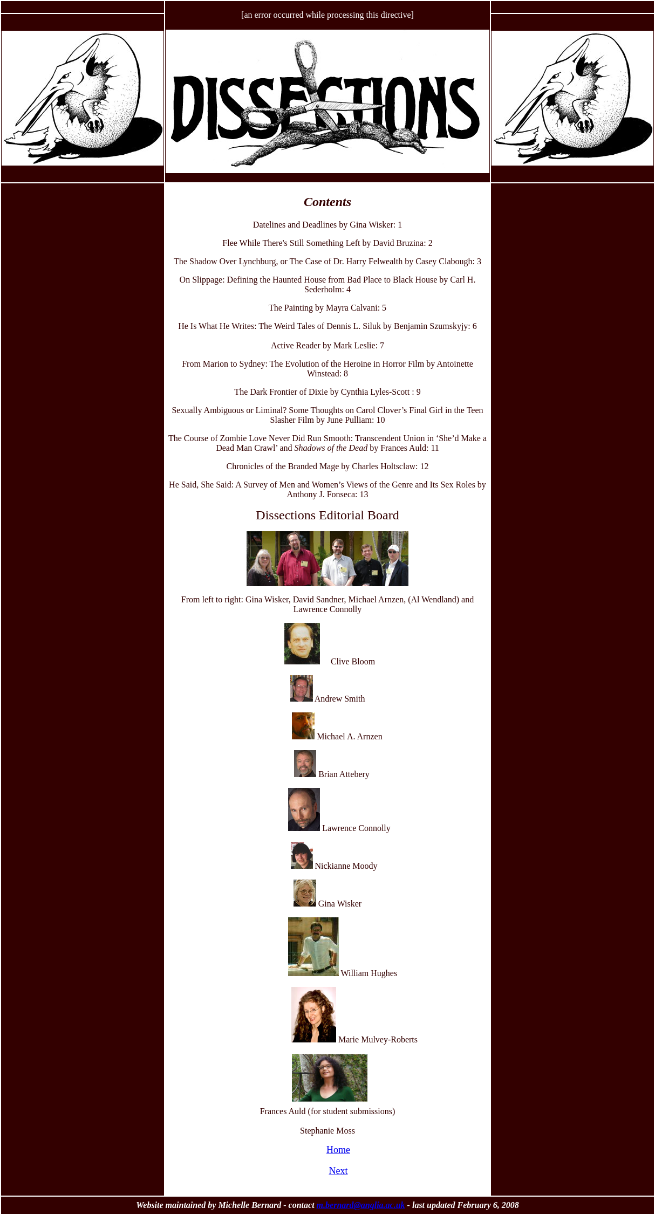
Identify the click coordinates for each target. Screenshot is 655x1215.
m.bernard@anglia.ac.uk (361, 1205)
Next (338, 1170)
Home (338, 1149)
